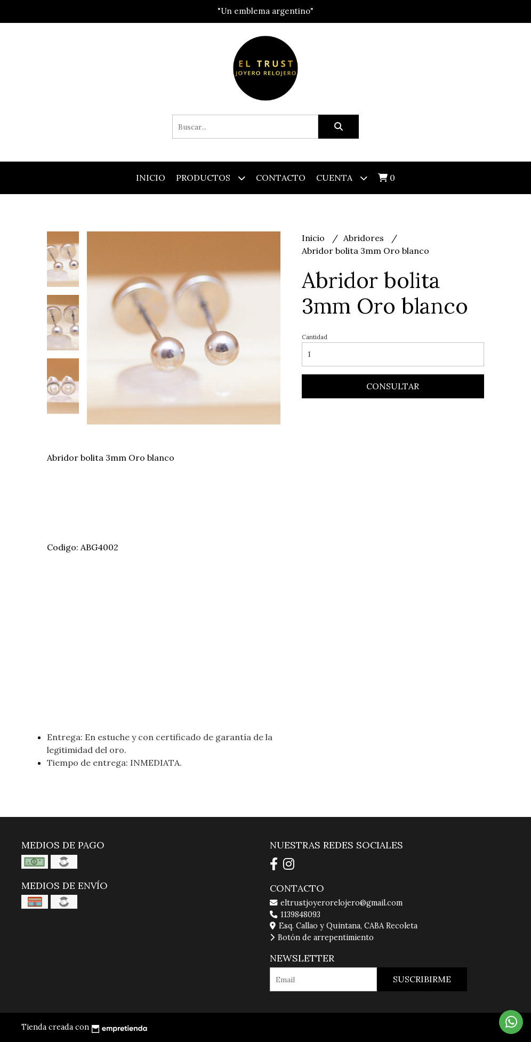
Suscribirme (422, 979)
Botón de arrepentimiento (322, 937)
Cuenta (341, 178)
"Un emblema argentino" (265, 11)
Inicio (150, 177)
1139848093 (295, 914)
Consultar (392, 386)
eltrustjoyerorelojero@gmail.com (336, 903)
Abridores (364, 238)
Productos (210, 178)
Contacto (280, 177)
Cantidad (314, 337)
